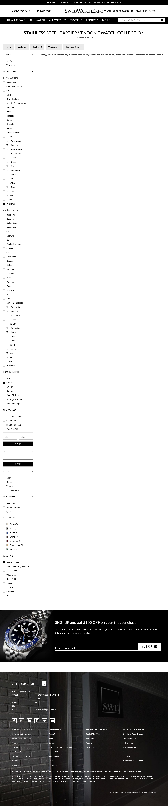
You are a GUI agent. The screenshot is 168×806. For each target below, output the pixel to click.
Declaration (11, 257)
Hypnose (10, 269)
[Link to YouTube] (52, 720)
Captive (9, 232)
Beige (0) (12, 524)
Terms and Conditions (21, 756)
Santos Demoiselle (14, 303)
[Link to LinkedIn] (29, 720)
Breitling (10, 391)
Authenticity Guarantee (21, 738)
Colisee (9, 248)
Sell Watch (37, 20)
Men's (9, 61)
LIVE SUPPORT (44, 11)
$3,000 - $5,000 (13, 421)
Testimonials (54, 756)
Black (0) (11, 528)
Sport (8, 478)
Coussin (10, 253)
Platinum (10, 583)
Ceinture (10, 236)
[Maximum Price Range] (26, 437)
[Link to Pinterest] (36, 720)
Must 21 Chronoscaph (16, 103)
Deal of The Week (93, 734)
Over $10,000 (12, 429)
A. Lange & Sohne (14, 399)
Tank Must (10, 183)
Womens (76, 20)
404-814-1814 (26, 11)
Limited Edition (12, 490)
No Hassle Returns (19, 752)
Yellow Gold (11, 571)
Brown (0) (12, 537)
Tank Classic (11, 162)
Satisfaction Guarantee (21, 734)
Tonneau (10, 195)
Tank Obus (11, 187)
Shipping (15, 743)
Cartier (9, 383)
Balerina (10, 219)
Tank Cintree (11, 158)
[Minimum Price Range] (10, 437)
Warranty (15, 747)
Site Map (126, 756)
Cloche (9, 95)
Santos (9, 128)
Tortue (9, 200)
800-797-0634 (52, 710)
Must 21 (9, 278)
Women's (10, 65)
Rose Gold (11, 579)
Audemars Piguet (14, 404)
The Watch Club (129, 738)
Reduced (92, 20)
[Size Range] (18, 458)
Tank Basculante (13, 154)
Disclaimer (16, 765)
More (106, 20)
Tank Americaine (13, 141)
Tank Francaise (13, 170)
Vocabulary (127, 752)
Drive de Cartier (13, 99)
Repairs (89, 743)
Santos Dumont (13, 133)
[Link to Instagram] (21, 720)
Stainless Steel (12, 562)
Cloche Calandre (13, 244)
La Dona (10, 274)
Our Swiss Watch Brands (133, 734)
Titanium (10, 587)
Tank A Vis (11, 137)
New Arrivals (16, 20)
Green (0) (12, 549)
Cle (7, 91)
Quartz (9, 512)
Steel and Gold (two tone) (17, 567)
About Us (52, 734)
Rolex (8, 378)
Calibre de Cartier (14, 86)
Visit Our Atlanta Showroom (60, 747)
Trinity (9, 362)
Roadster (10, 116)
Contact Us (53, 765)
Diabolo (9, 265)
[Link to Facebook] (14, 720)
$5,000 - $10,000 (13, 425)
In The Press (128, 743)
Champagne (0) (14, 545)
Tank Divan (11, 166)
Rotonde (10, 124)
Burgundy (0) (13, 541)
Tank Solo (10, 191)
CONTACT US (149, 11)
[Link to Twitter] (44, 720)
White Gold (11, 575)
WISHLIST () (111, 11)
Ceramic (10, 592)
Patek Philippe (12, 395)
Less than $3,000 (14, 417)
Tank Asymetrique (14, 149)
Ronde (9, 120)
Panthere (10, 107)
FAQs (51, 761)
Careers (52, 743)
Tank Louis (11, 175)
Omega (9, 387)
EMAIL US (136, 11)
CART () (124, 11)
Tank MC (10, 179)
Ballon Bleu (11, 82)
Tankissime (11, 349)
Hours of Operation (57, 752)
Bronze (9, 596)
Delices (9, 261)
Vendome (10, 204)
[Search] (141, 20)
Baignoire (10, 215)
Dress (9, 482)
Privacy (14, 761)
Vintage (9, 486)
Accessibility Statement (133, 761)
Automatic (10, 503)
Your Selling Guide (130, 747)
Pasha (9, 112)
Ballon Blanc (11, 223)
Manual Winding (13, 507)
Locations (90, 747)
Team (51, 738)
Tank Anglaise (12, 145)
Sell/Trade (90, 738)
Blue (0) (11, 533)
